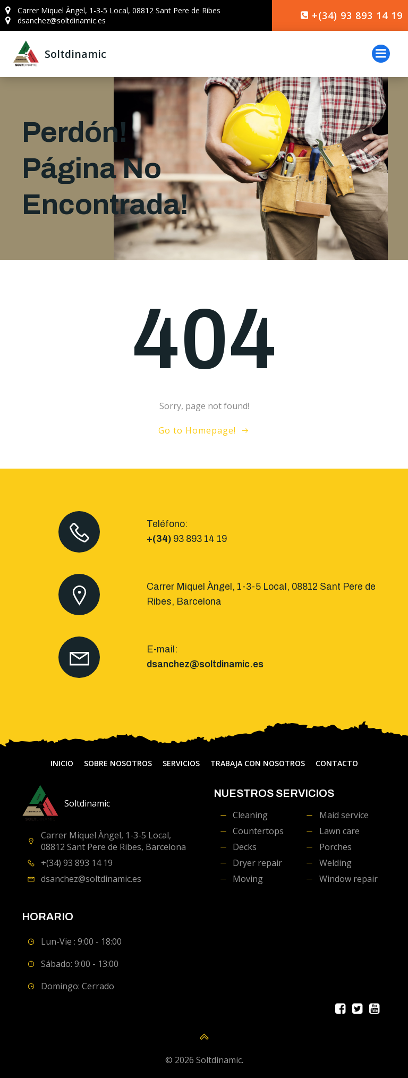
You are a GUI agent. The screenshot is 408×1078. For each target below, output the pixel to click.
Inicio (61, 765)
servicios (181, 765)
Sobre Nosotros (118, 765)
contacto (337, 765)
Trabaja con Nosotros (257, 765)
